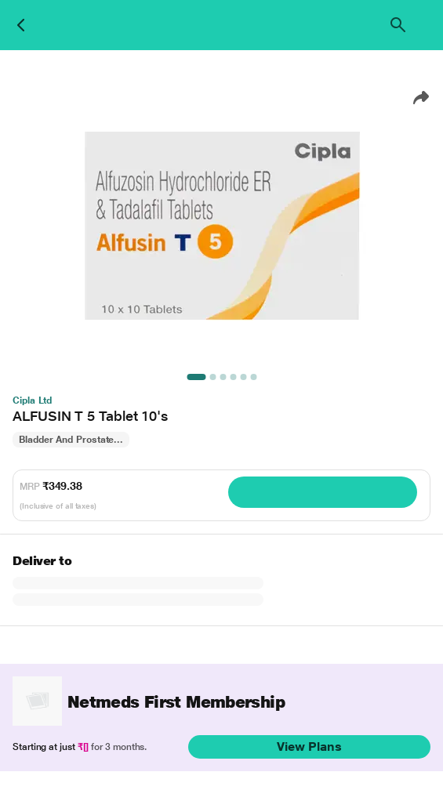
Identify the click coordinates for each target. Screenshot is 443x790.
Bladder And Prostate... (71, 439)
